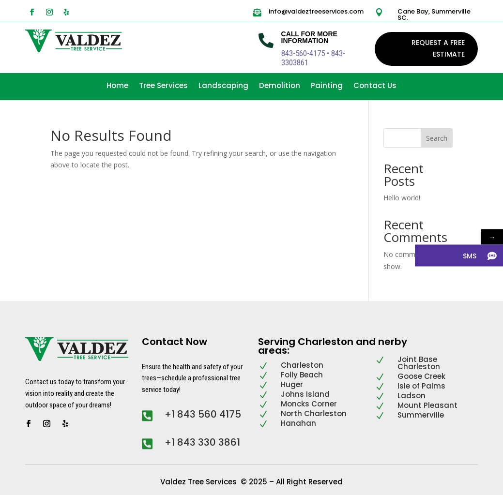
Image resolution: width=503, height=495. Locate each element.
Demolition (279, 86)
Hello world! (401, 197)
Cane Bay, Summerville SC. (434, 14)
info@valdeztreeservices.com (316, 11)
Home (117, 86)
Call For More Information (309, 37)
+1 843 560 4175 (203, 414)
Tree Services (163, 86)
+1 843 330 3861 (202, 442)
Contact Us (374, 86)
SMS (469, 255)
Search (436, 138)
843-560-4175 (303, 53)
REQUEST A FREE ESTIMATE (438, 48)
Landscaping (223, 86)
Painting (327, 86)
